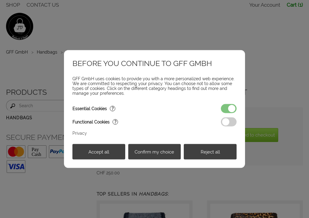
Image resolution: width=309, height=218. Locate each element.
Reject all (210, 151)
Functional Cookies (95, 122)
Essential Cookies (93, 108)
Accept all (98, 151)
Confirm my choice (154, 151)
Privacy (79, 133)
